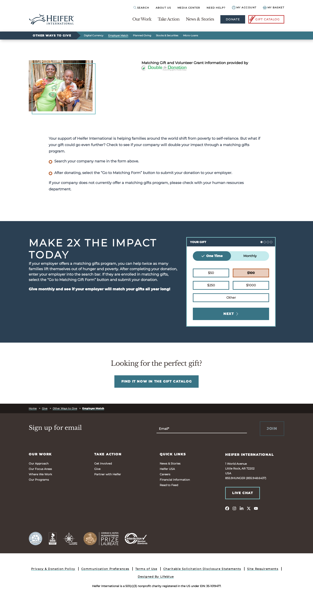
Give (45, 408)
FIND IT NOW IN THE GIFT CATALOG (156, 381)
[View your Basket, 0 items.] (273, 7)
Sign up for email (55, 427)
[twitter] (249, 508)
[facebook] (227, 508)
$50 (211, 272)
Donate (233, 19)
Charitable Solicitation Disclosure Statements (202, 569)
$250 (211, 285)
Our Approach (39, 463)
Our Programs (39, 479)
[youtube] (256, 508)
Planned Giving (142, 35)
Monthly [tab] (250, 256)
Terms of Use (146, 569)
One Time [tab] (212, 256)
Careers (165, 474)
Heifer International (249, 455)
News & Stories (200, 19)
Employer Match (118, 35)
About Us (163, 7)
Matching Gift (154, 63)
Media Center (188, 7)
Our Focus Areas (40, 469)
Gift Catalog (264, 19)
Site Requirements (262, 569)
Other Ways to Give (52, 35)
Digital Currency (93, 35)
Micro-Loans (190, 35)
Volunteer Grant (189, 63)
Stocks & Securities (167, 35)
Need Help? (216, 7)
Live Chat (242, 493)
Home (33, 408)
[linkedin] (242, 508)
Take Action (168, 19)
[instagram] (234, 508)
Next (231, 314)
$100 (251, 272)
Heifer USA (167, 469)
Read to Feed (169, 485)
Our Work (141, 19)
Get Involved (103, 463)
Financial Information (175, 479)
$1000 (251, 285)
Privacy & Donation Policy (53, 569)
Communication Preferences (105, 569)
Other (231, 297)
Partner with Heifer (107, 474)
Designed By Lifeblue (156, 576)
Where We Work (40, 474)
